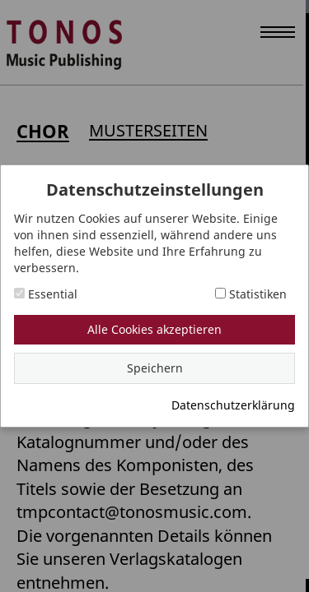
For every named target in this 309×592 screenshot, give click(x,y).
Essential (45, 294)
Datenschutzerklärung (233, 405)
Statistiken (251, 294)
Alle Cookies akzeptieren (154, 329)
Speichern (155, 368)
